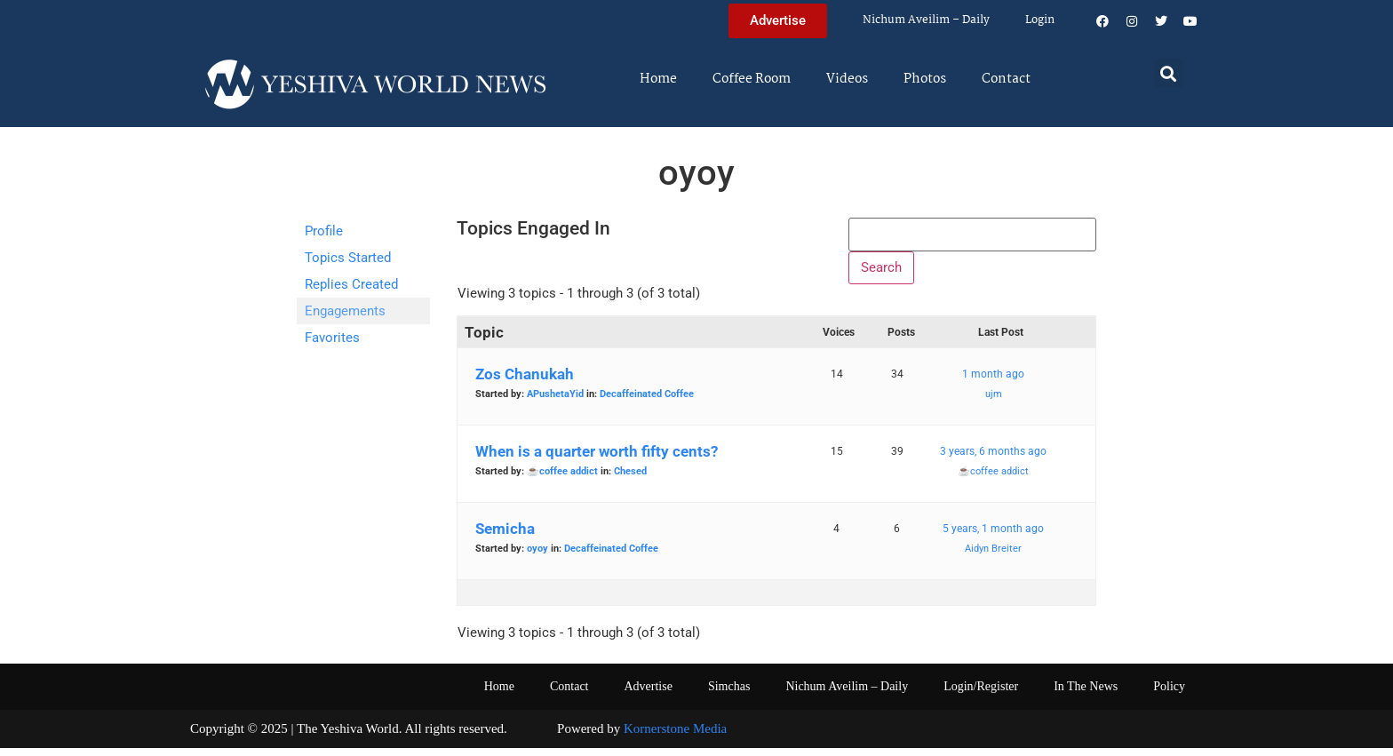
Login (1040, 20)
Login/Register (980, 694)
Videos (847, 79)
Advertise (648, 694)
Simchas (729, 694)
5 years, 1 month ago (993, 536)
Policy (1169, 694)
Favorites (332, 338)
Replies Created (351, 284)
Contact (1006, 79)
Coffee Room (751, 79)
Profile (324, 231)
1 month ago (993, 382)
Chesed (630, 479)
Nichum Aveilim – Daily (926, 20)
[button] (1168, 73)
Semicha (505, 536)
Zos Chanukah (524, 382)
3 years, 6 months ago (993, 459)
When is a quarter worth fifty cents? (596, 459)
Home (658, 79)
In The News (1086, 694)
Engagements (345, 311)
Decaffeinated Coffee (647, 402)
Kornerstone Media (675, 736)
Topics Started (348, 258)
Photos (924, 79)
